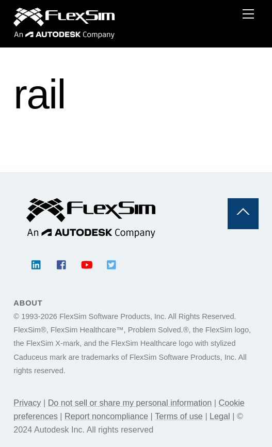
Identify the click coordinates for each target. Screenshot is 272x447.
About (27, 303)
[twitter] (112, 263)
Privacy (27, 402)
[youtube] (86, 263)
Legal (220, 416)
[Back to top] (243, 213)
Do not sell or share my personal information (130, 402)
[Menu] (248, 14)
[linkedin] (36, 263)
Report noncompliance (106, 416)
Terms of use (179, 416)
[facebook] (62, 263)
